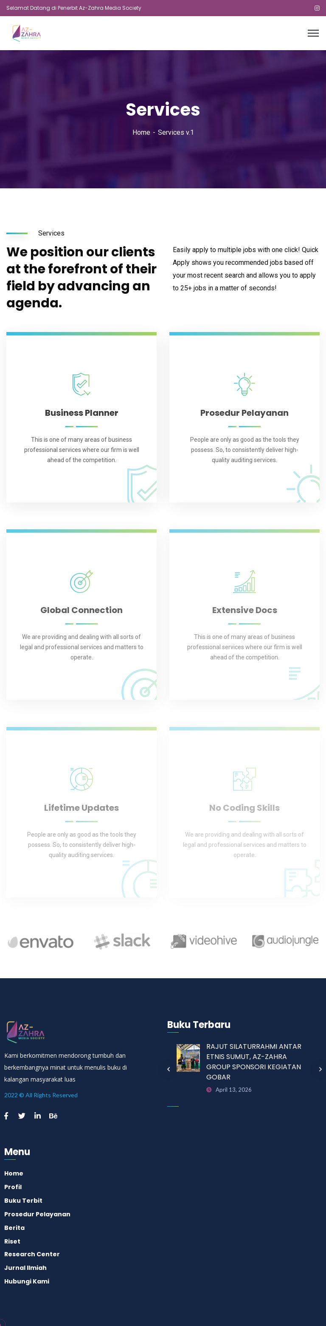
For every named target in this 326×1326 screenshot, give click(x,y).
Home (141, 132)
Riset (12, 1241)
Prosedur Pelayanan (37, 1214)
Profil (13, 1187)
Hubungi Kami (26, 1281)
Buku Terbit (23, 1200)
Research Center (32, 1254)
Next (320, 1069)
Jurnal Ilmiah (25, 1268)
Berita (14, 1228)
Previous (168, 1069)
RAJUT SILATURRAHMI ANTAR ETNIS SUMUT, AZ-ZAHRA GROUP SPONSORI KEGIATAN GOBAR (253, 1062)
